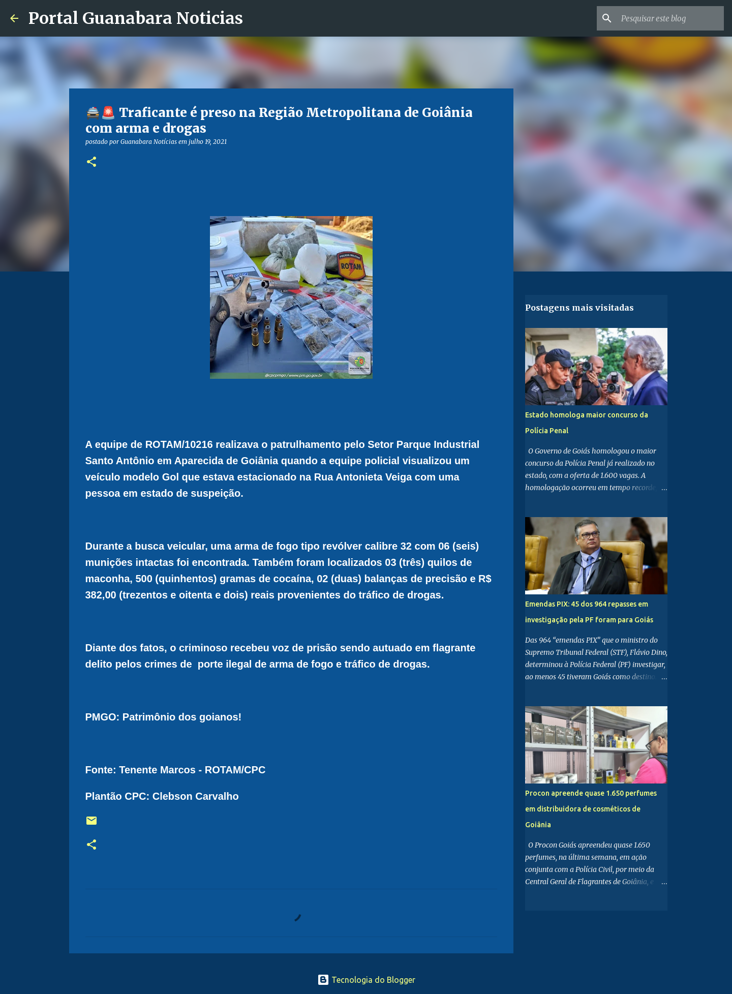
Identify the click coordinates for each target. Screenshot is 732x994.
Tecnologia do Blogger (366, 979)
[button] (91, 162)
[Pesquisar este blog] (670, 18)
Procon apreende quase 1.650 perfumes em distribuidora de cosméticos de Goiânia (591, 809)
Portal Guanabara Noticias (135, 18)
